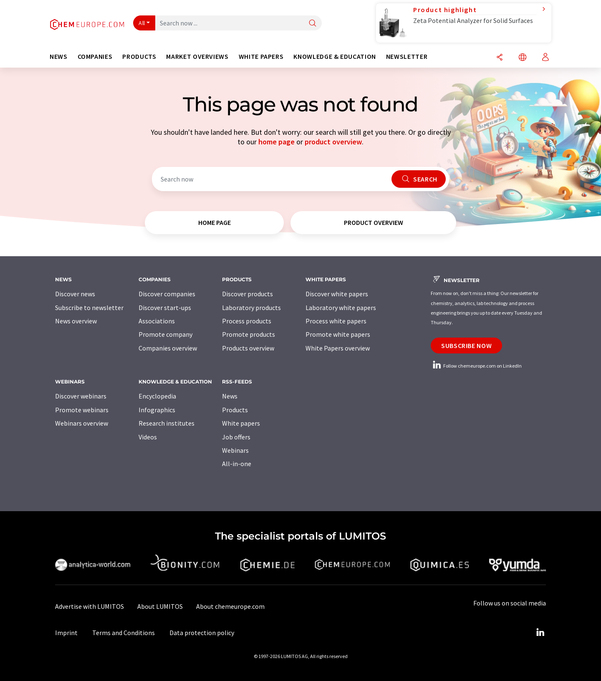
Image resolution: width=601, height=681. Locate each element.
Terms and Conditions (123, 632)
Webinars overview (81, 423)
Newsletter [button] (406, 57)
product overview (333, 141)
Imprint (66, 632)
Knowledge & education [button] (334, 57)
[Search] (312, 23)
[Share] (499, 58)
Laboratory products (251, 307)
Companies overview (168, 348)
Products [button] (139, 57)
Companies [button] (95, 57)
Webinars (235, 450)
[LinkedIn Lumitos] (540, 632)
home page (276, 141)
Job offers (236, 437)
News (229, 396)
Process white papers (336, 321)
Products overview (248, 348)
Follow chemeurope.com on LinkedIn (476, 366)
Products (235, 410)
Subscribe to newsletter (89, 307)
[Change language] (522, 58)
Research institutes (166, 423)
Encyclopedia (157, 396)
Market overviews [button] (197, 57)
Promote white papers (338, 334)
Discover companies (167, 294)
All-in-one (236, 463)
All (142, 23)
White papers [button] (261, 57)
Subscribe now (466, 345)
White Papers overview (338, 348)
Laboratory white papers (341, 307)
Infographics (157, 410)
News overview (76, 321)
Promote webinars (82, 410)
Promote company (165, 334)
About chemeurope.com (230, 606)
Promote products (248, 334)
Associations (157, 321)
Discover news (75, 294)
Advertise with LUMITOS (89, 606)
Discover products (247, 294)
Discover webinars (80, 396)
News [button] (59, 57)
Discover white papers (337, 294)
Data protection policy (201, 632)
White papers (241, 423)
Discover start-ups (165, 307)
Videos (148, 437)
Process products (246, 321)
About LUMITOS (160, 606)
